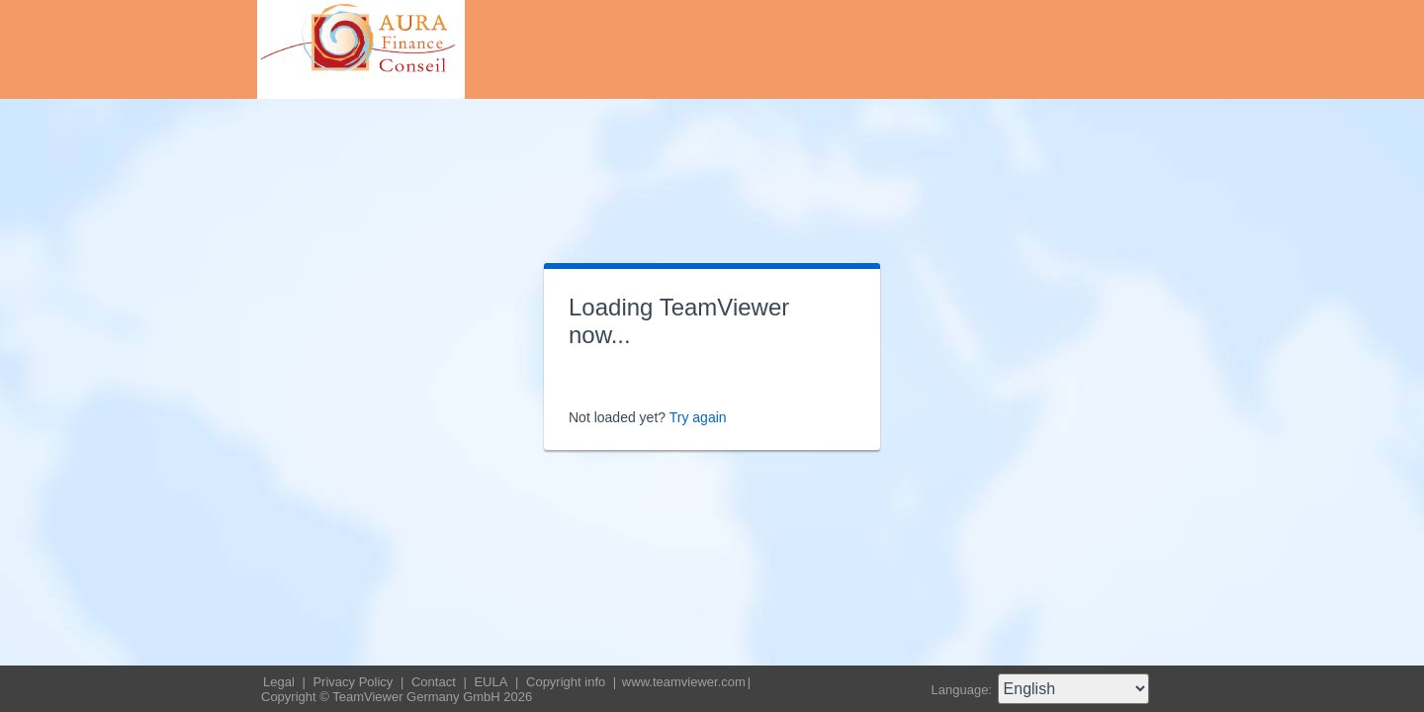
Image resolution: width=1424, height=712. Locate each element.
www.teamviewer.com (684, 681)
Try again (698, 417)
